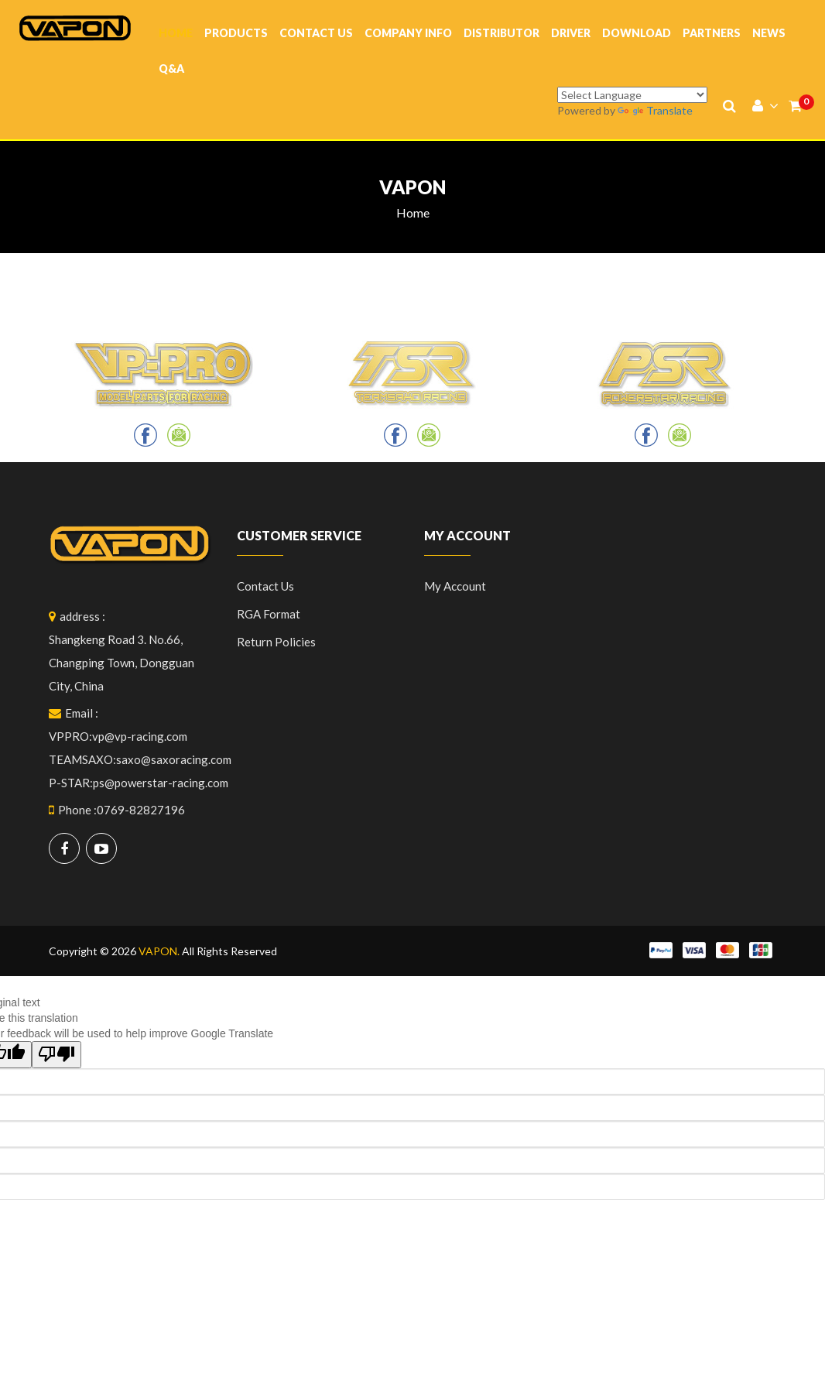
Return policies (276, 642)
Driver (571, 32)
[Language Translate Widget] (632, 95)
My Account (455, 586)
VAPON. (159, 951)
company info (408, 32)
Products (236, 32)
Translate (655, 110)
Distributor (501, 32)
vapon (412, 187)
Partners (712, 32)
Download (636, 32)
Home (176, 32)
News (769, 32)
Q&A (171, 68)
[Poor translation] (56, 1054)
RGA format (268, 614)
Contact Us (316, 32)
